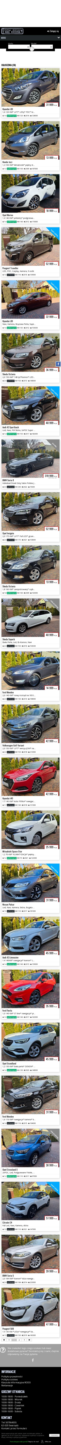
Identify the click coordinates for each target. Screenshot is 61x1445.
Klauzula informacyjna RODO (16, 1382)
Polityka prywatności (11, 1376)
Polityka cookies (9, 1379)
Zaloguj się (53, 31)
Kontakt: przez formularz (14, 1428)
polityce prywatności (20, 1437)
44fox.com (45, 1441)
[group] (30, 13)
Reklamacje (7, 1385)
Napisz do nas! (24, 1442)
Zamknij (54, 1435)
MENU (3, 37)
